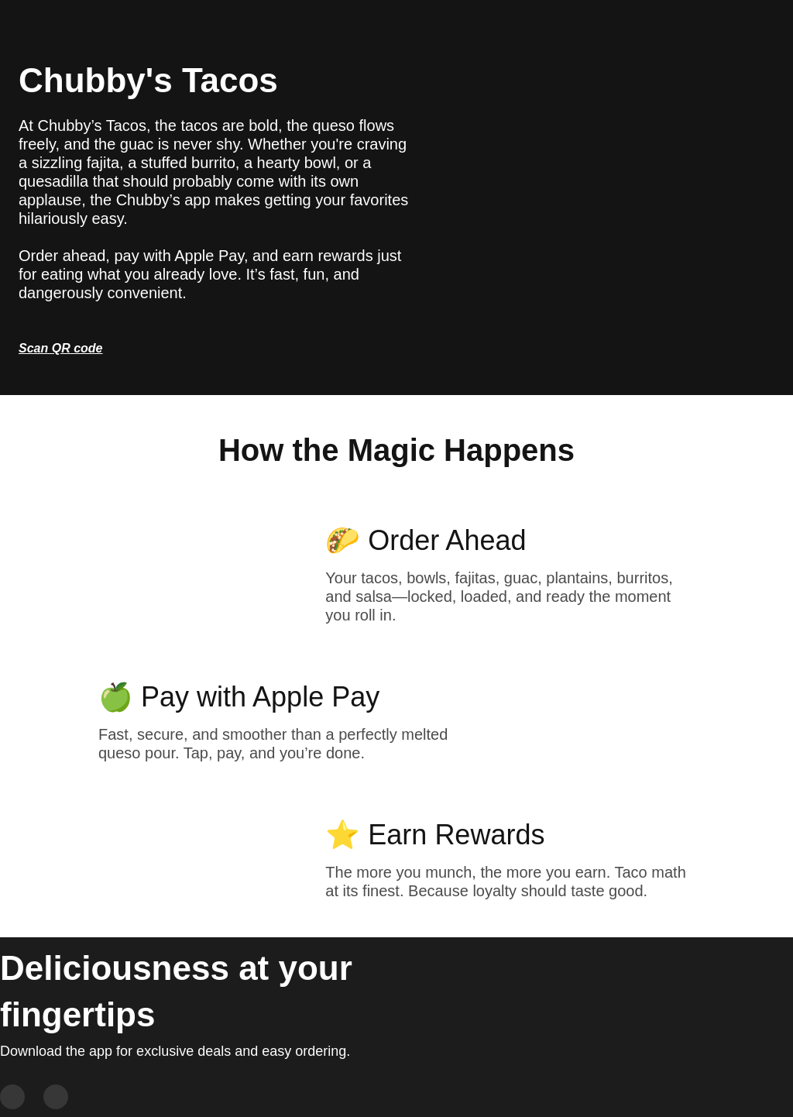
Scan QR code (60, 348)
